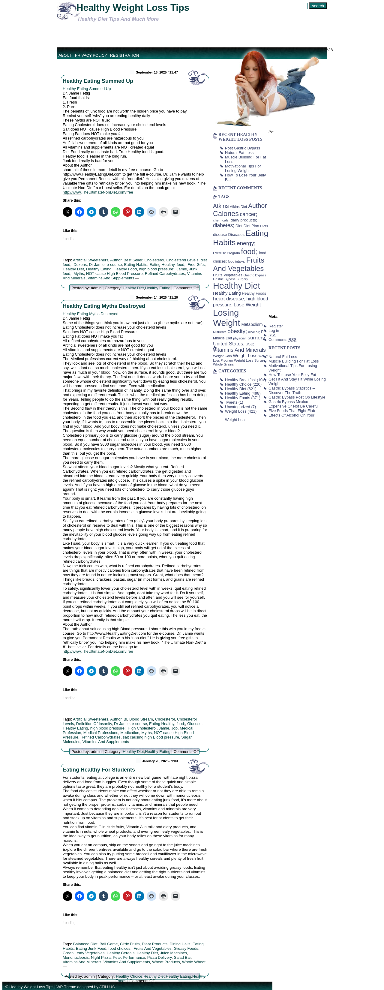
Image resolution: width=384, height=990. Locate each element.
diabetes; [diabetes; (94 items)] (223, 225)
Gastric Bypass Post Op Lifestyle (296, 397)
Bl (125, 719)
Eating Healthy (162, 264)
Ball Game (109, 944)
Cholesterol (154, 260)
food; (181, 264)
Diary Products (154, 944)
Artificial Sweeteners (90, 260)
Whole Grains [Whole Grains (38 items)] (223, 364)
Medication (129, 732)
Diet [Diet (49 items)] (239, 226)
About (65, 55)
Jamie (181, 269)
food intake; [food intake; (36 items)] (236, 261)
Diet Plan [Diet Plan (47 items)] (251, 226)
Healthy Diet (73, 269)
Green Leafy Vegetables (84, 953)
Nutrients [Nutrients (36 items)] (219, 332)
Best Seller (133, 260)
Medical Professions (100, 732)
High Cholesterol (142, 728)
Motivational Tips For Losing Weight (243, 168)
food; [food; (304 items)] (249, 251)
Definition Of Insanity (94, 723)
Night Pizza (101, 957)
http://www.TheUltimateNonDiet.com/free (98, 192)
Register (275, 326)
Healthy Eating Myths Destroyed (104, 306)
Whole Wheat (194, 962)
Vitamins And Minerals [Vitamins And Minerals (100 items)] (239, 350)
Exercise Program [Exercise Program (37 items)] (226, 253)
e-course (114, 264)
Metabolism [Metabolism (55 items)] (251, 324)
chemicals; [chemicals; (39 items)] (221, 220)
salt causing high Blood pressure (151, 737)
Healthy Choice (129, 976)
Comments (282, 339)
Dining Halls (180, 944)
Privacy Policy (91, 55)
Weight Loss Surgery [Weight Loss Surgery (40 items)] (250, 360)
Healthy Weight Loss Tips (132, 7)
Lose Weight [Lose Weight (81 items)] (247, 304)
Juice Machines (173, 953)
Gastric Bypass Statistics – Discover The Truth (291, 390)
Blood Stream (141, 719)
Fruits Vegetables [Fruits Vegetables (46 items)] (227, 275)
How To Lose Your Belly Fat (292, 374)
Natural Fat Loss (239, 152)
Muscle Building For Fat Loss (293, 361)
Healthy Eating (99, 269)
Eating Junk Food (91, 948)
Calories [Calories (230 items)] (226, 214)
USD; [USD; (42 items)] (250, 344)
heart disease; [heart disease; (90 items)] (229, 299)
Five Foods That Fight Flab (291, 410)
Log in (273, 330)
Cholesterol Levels (182, 260)
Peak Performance (129, 957)
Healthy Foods (237, 398)
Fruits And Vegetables (152, 948)
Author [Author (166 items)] (257, 205)
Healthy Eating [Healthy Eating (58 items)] (227, 293)
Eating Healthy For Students (99, 770)
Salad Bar (182, 957)
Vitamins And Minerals (82, 962)
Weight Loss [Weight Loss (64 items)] (245, 355)
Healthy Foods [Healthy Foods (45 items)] (254, 293)
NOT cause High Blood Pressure (114, 273)
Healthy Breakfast (240, 380)
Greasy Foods (186, 948)
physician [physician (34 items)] (239, 338)
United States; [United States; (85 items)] (228, 344)
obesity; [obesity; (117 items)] (237, 331)
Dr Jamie (96, 264)
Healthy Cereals (121, 953)
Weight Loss (235, 411)
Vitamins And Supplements (111, 278)
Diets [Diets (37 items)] (264, 226)
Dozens (80, 264)
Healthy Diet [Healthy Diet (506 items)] (236, 285)
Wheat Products (166, 962)
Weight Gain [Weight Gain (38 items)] (222, 356)
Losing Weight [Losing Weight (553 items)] (226, 318)
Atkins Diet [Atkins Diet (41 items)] (238, 207)
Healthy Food (125, 269)
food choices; (120, 948)
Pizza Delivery (159, 957)
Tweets (231, 402)
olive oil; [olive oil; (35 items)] (254, 332)
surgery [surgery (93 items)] (256, 338)
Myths (79, 273)
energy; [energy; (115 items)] (246, 243)
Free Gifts (196, 264)
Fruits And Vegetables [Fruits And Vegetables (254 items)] (238, 264)
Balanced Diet (85, 944)
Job (174, 728)
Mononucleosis (76, 957)
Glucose (194, 723)
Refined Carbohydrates (165, 273)
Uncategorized (237, 407)
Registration (124, 55)
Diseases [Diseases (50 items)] (236, 234)
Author (116, 260)
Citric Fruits (130, 944)
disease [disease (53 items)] (220, 234)
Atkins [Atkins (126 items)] (221, 206)
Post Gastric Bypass (242, 148)
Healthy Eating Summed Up (98, 81)
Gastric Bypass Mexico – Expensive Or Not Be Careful (293, 403)
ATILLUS (107, 987)
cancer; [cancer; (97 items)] (248, 214)
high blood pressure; (156, 269)
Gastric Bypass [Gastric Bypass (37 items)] (255, 275)
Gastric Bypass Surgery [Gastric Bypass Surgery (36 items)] (230, 279)
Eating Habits (135, 264)
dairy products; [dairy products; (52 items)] (243, 220)
